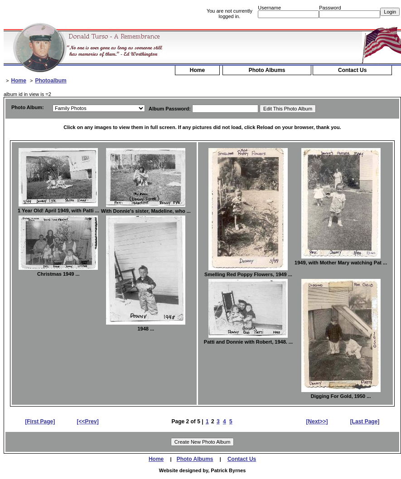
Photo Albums (267, 70)
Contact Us (352, 70)
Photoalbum (50, 80)
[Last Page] (365, 421)
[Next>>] (317, 421)
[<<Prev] (88, 421)
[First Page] (40, 421)
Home (197, 70)
